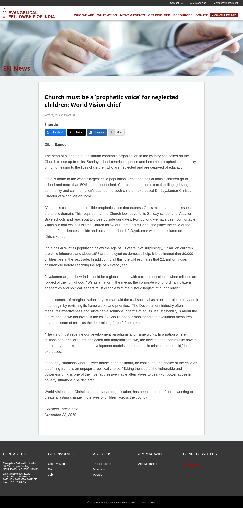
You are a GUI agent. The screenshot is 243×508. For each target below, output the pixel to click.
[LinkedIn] (97, 132)
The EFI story (102, 463)
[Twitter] (76, 132)
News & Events (132, 15)
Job (50, 474)
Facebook (185, 465)
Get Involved (159, 15)
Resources (182, 15)
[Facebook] (55, 132)
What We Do (107, 15)
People (97, 474)
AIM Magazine (198, 3)
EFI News (16, 68)
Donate (202, 15)
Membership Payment (226, 3)
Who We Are (84, 15)
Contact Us (176, 3)
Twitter (191, 465)
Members (99, 469)
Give (51, 469)
